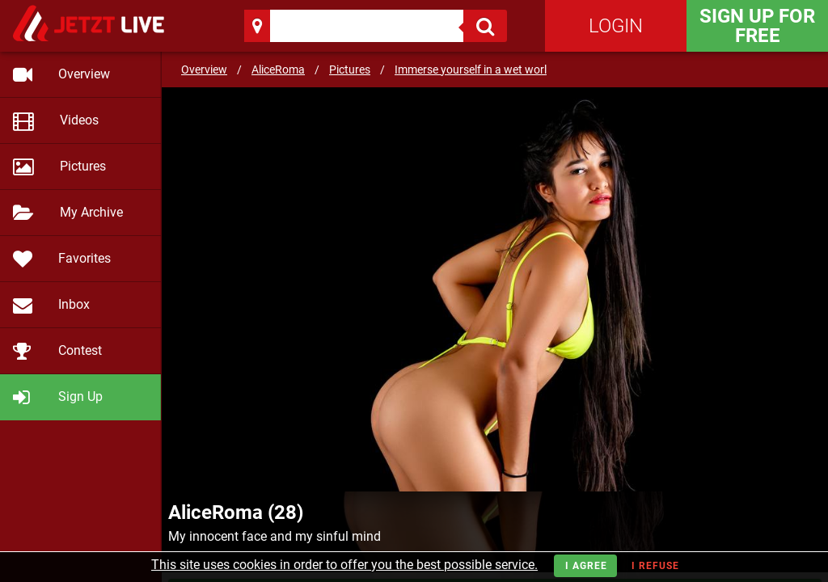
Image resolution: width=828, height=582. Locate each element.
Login (616, 26)
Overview (204, 69)
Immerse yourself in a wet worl (471, 69)
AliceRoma (278, 69)
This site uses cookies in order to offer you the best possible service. (344, 564)
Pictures (349, 69)
